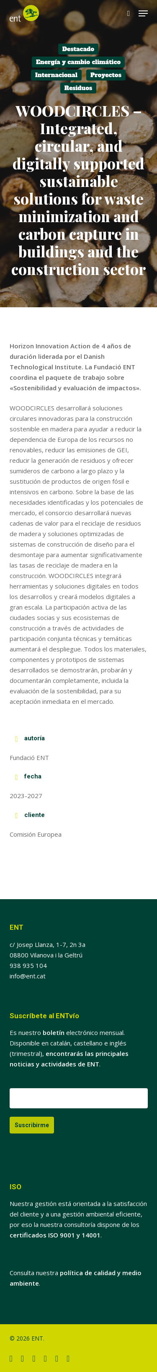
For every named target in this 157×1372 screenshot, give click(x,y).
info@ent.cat (28, 976)
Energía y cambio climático (78, 62)
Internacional (56, 75)
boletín (53, 1032)
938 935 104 (28, 965)
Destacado (78, 49)
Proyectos (105, 75)
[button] (143, 13)
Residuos (78, 88)
